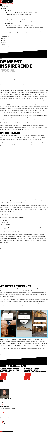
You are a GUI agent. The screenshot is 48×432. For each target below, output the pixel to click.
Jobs (3, 40)
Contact (4, 42)
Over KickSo (5, 6)
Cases (3, 34)
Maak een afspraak (6, 46)
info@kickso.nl (5, 421)
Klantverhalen (5, 36)
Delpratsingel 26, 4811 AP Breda (9, 419)
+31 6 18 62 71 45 (3, 384)
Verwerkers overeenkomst (8, 426)
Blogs (3, 38)
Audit (3, 44)
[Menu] (1, 5)
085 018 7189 (5, 423)
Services (4, 8)
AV (3, 424)
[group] (12, 357)
